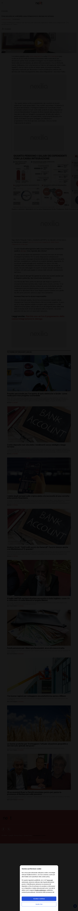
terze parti (50, 880)
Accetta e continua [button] (39, 898)
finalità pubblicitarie (40, 890)
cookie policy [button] (45, 876)
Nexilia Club (39, 904)
